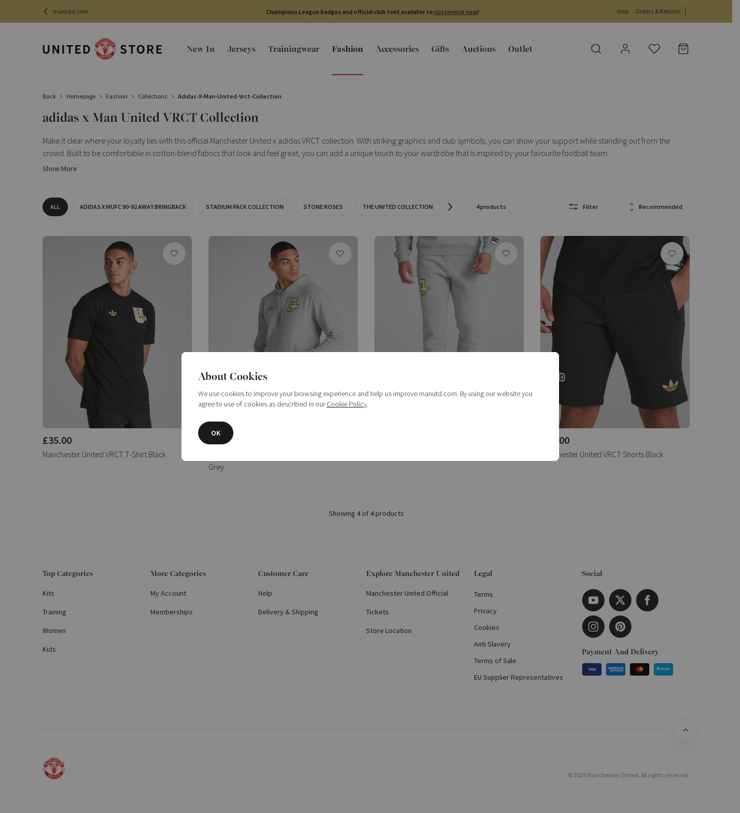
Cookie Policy (347, 404)
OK (215, 433)
